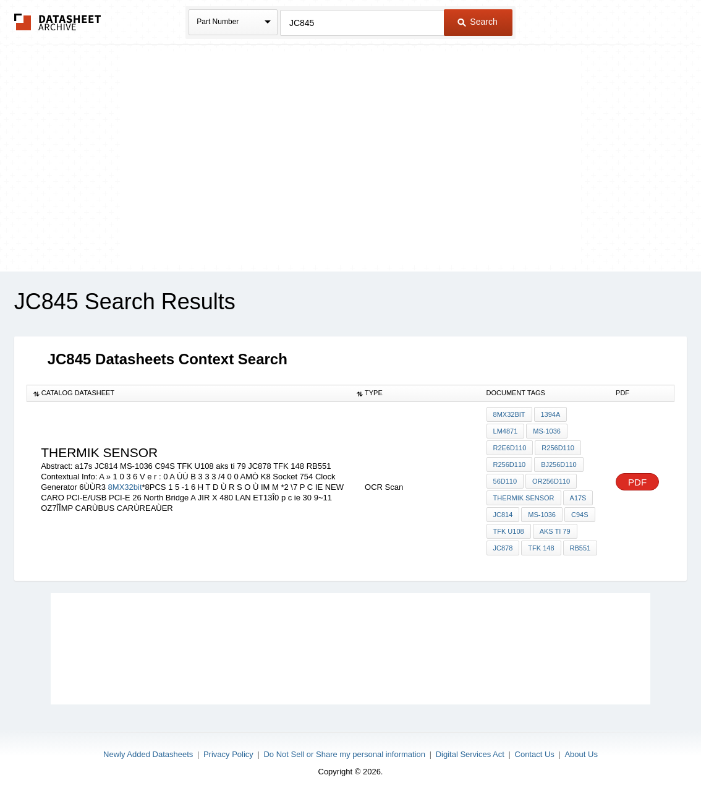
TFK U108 (508, 531)
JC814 (503, 514)
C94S (579, 514)
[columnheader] (188, 393)
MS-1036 (547, 431)
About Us (580, 754)
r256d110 (558, 447)
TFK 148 (541, 548)
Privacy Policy (228, 754)
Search (477, 22)
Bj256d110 (559, 464)
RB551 (580, 548)
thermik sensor (523, 498)
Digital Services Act (470, 754)
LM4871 (505, 431)
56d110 (505, 481)
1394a (551, 414)
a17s (578, 498)
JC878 (503, 548)
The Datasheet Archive (57, 22)
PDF (637, 482)
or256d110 (551, 481)
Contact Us (534, 754)
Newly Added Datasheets (148, 754)
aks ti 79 (555, 531)
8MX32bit (125, 487)
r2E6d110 (510, 447)
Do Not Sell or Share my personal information (344, 754)
